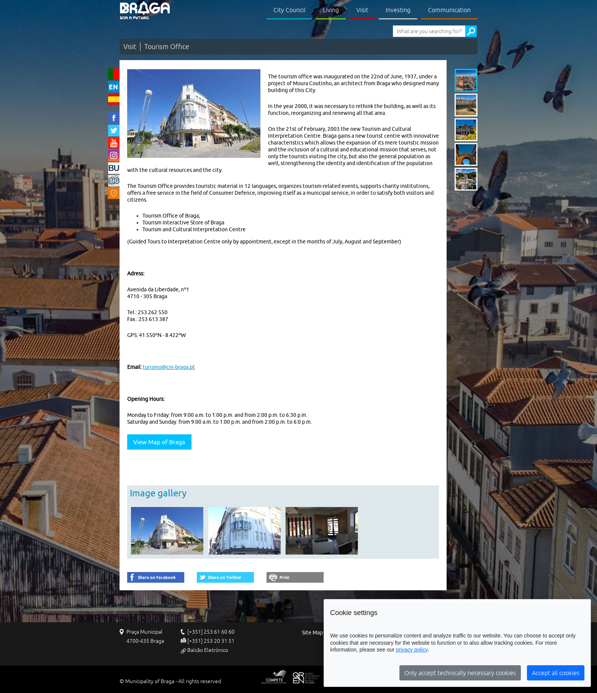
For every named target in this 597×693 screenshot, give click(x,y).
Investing (398, 9)
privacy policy (412, 650)
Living (331, 9)
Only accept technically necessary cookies (460, 672)
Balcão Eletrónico (207, 650)
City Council (289, 9)
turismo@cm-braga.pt (169, 367)
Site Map (312, 633)
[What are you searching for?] (429, 31)
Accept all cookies (555, 672)
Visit (362, 9)
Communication (449, 9)
